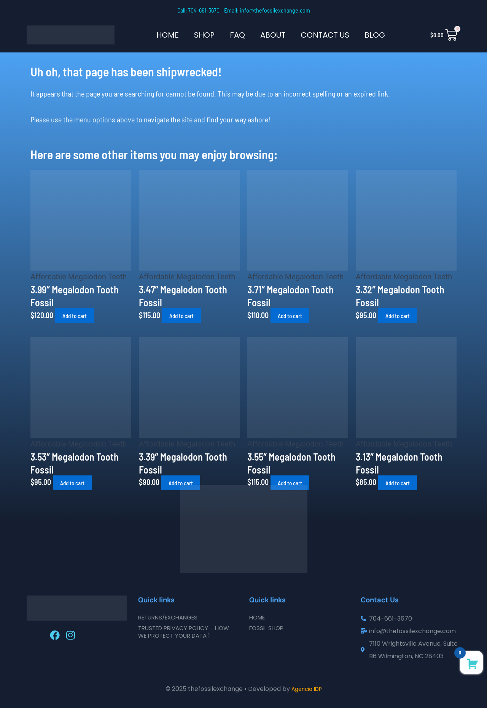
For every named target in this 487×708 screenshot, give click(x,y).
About (272, 35)
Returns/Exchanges (171, 617)
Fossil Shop (267, 628)
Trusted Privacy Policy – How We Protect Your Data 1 (187, 632)
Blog (374, 35)
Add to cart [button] (80, 315)
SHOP (204, 35)
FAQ (237, 35)
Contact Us (325, 35)
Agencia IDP (307, 688)
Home (167, 35)
